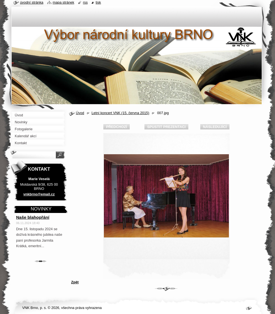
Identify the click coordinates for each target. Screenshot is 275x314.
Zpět (75, 282)
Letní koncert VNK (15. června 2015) (120, 113)
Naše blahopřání (32, 217)
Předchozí (116, 127)
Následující (215, 127)
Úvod (80, 113)
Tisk (98, 2)
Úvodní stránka (31, 2)
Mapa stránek (63, 2)
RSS (85, 2)
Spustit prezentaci (166, 127)
